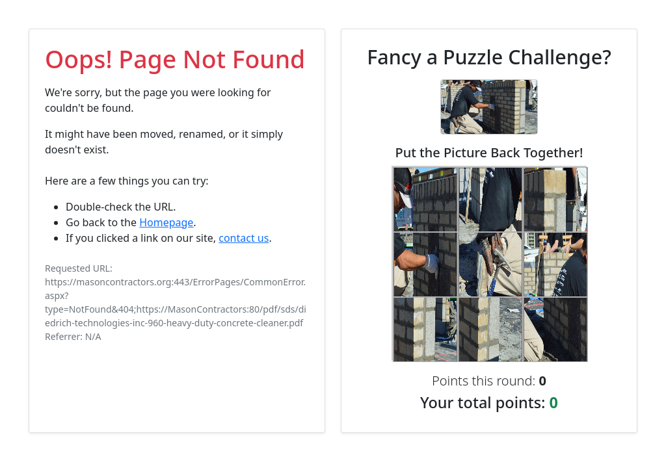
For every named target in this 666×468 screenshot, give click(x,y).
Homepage (166, 222)
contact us (244, 238)
